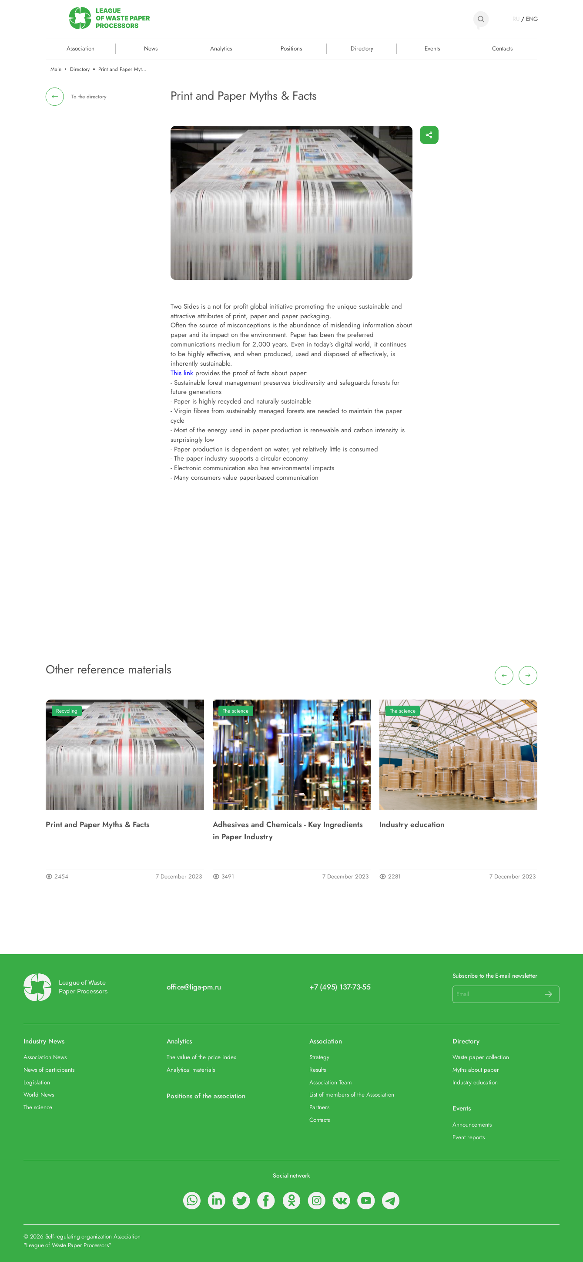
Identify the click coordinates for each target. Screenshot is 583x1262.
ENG (531, 19)
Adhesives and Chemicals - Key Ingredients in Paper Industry (288, 830)
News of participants (48, 1070)
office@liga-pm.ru (194, 987)
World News (38, 1094)
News (150, 48)
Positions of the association (206, 1096)
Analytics (221, 48)
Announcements (472, 1124)
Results (317, 1070)
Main (55, 69)
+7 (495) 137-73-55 (339, 987)
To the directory (89, 96)
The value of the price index (201, 1057)
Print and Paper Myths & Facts (98, 824)
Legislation (36, 1082)
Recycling (66, 710)
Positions (291, 48)
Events (432, 48)
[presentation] (504, 675)
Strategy (319, 1057)
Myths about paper (475, 1070)
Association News (45, 1057)
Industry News (43, 1041)
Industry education (412, 824)
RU (516, 19)
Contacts (502, 48)
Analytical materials (191, 1070)
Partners (319, 1107)
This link (182, 373)
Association (325, 1041)
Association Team (330, 1082)
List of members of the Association (351, 1094)
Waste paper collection (480, 1057)
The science (235, 710)
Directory (362, 48)
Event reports (468, 1137)
